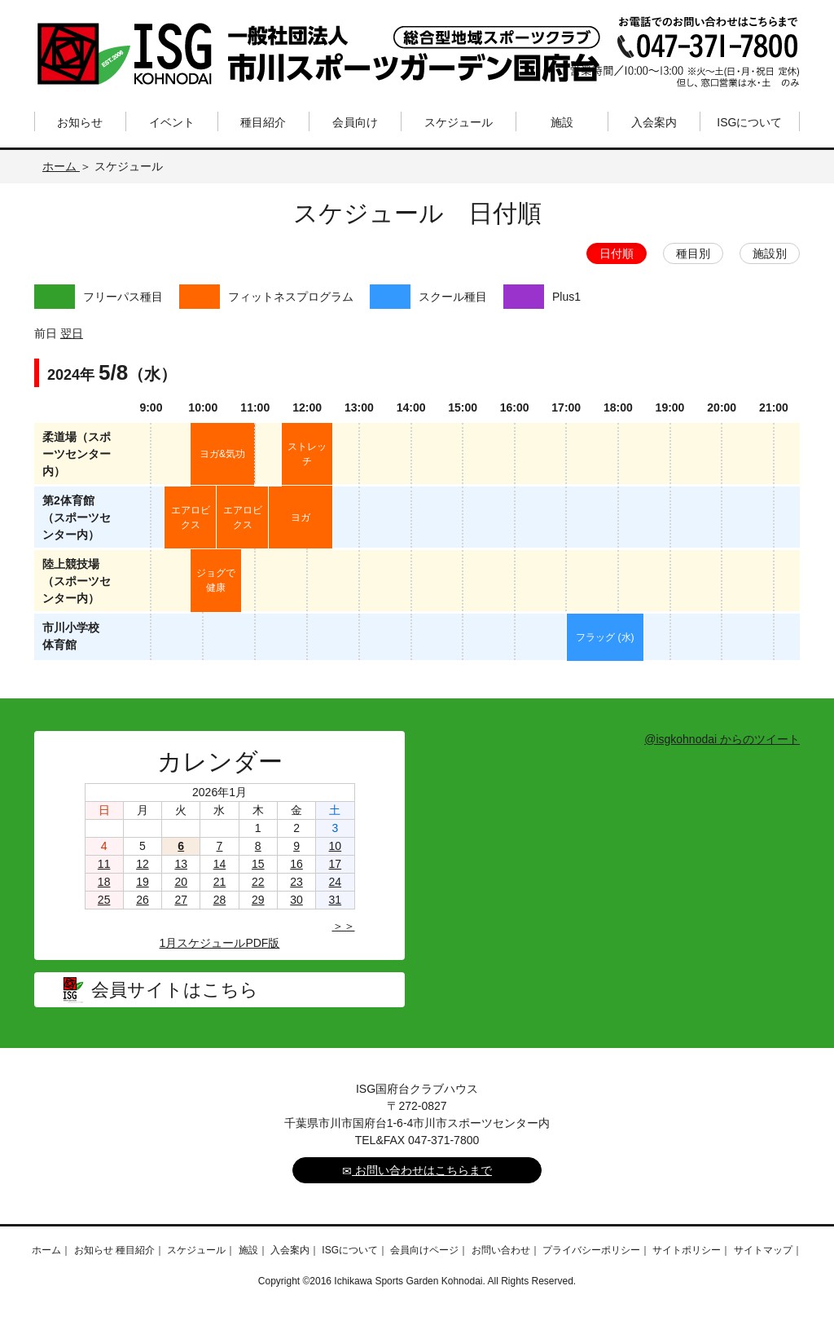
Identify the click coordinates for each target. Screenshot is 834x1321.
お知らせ (80, 122)
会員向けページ (424, 1250)
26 (142, 899)
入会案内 (654, 122)
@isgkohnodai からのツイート (722, 739)
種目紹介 (263, 122)
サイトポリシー (686, 1250)
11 (104, 863)
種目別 (693, 253)
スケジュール (458, 122)
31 (335, 899)
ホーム (61, 166)
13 (180, 863)
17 (335, 863)
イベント (172, 122)
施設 (562, 122)
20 (180, 881)
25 (104, 899)
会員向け (355, 122)
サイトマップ (763, 1250)
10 (335, 845)
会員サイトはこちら (174, 990)
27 (180, 899)
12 (142, 863)
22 (258, 881)
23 (296, 881)
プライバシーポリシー (591, 1250)
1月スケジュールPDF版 (220, 942)
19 (142, 881)
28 (219, 899)
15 (258, 863)
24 (335, 881)
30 (296, 899)
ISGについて (749, 122)
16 (296, 863)
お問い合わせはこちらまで (417, 1171)
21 (219, 881)
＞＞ (343, 925)
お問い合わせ (501, 1250)
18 (104, 881)
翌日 (71, 333)
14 (219, 863)
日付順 (616, 253)
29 (258, 899)
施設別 (770, 253)
